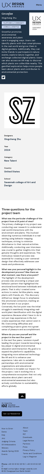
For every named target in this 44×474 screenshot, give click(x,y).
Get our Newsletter (11, 414)
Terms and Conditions (32, 453)
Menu (39, 5)
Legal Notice (28, 440)
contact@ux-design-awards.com (22, 469)
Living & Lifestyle (11, 27)
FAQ (3, 435)
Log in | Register (30, 456)
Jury (3, 438)
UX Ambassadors (9, 444)
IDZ (24, 434)
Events (5, 454)
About (25, 428)
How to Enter (7, 428)
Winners (5, 448)
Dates (4, 432)
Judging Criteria (8, 441)
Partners (26, 444)
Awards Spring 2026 (10, 451)
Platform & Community (14, 23)
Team (25, 431)
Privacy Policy (29, 450)
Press (25, 447)
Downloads (27, 437)
